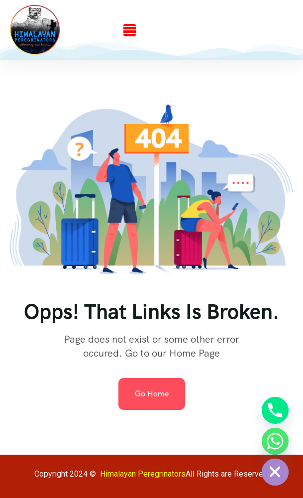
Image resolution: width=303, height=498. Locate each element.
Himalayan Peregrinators (143, 474)
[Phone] (275, 410)
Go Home (152, 393)
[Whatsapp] (275, 441)
